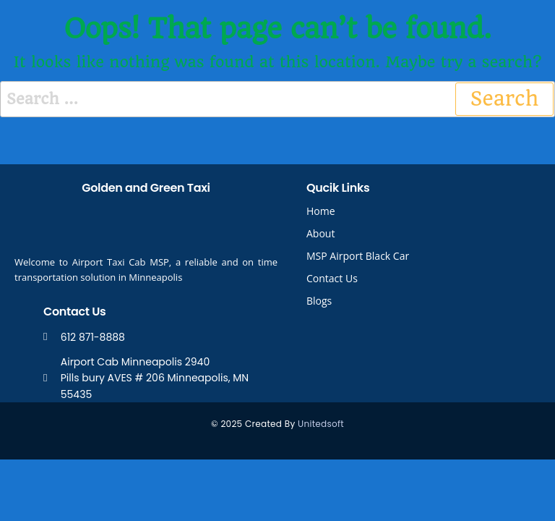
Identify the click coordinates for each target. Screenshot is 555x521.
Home (320, 211)
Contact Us (332, 278)
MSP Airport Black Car (357, 256)
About (320, 233)
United (312, 424)
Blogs (319, 301)
